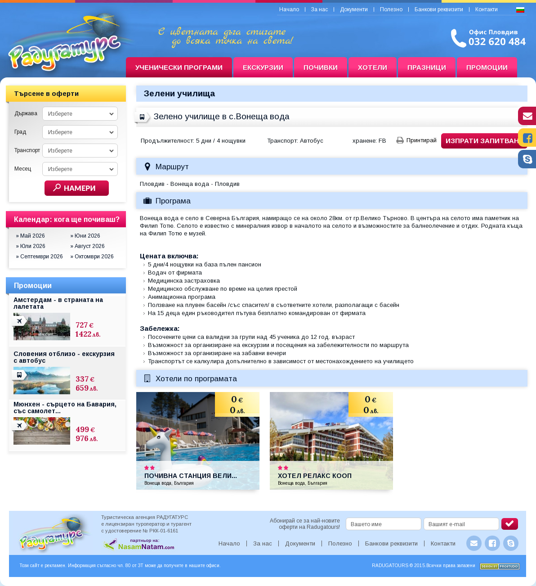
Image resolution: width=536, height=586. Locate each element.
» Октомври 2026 (92, 256)
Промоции (487, 67)
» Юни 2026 (85, 236)
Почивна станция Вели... (190, 475)
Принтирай (421, 140)
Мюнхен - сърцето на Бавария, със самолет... (64, 408)
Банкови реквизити (439, 9)
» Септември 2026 (39, 256)
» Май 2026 (30, 236)
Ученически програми (179, 67)
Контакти (486, 9)
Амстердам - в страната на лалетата (58, 303)
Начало (289, 9)
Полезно (391, 9)
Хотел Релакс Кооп (315, 475)
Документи (354, 9)
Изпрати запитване (484, 140)
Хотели (372, 67)
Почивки (321, 67)
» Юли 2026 (30, 246)
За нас (319, 9)
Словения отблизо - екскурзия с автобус (64, 357)
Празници (426, 67)
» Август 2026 (87, 246)
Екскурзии (263, 67)
